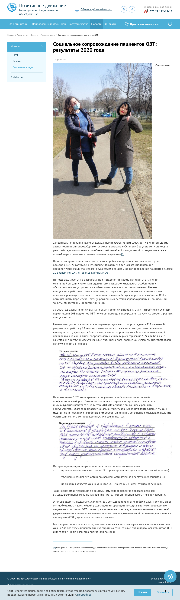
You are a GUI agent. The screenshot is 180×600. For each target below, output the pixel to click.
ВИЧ (15, 55)
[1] (122, 254)
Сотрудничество (78, 24)
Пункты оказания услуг (144, 24)
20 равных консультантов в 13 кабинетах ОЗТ (81, 272)
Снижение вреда (23, 67)
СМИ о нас (17, 77)
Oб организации (19, 24)
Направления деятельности (49, 24)
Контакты (110, 24)
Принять (142, 592)
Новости (96, 24)
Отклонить (163, 592)
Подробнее (84, 594)
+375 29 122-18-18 (160, 11)
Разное (17, 61)
